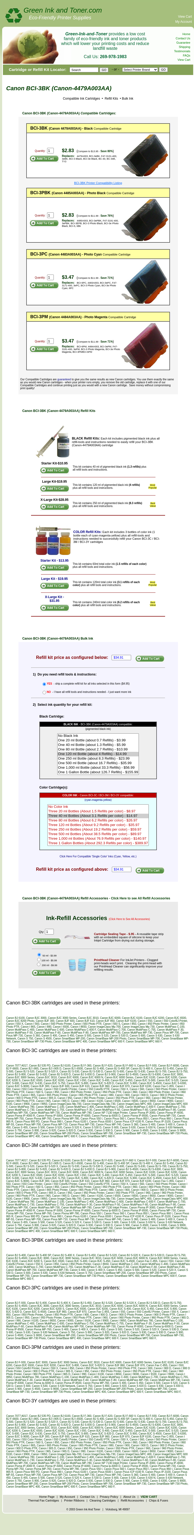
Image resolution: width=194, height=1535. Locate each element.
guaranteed (64, 379)
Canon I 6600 (130, 1100)
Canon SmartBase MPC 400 (70, 1041)
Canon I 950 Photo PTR (120, 1098)
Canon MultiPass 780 (22, 1106)
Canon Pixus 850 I (138, 1118)
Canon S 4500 (43, 1038)
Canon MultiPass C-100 (170, 1026)
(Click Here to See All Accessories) (129, 919)
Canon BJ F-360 (82, 1065)
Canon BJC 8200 (54, 1080)
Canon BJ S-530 (69, 1071)
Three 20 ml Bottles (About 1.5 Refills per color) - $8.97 (98, 811)
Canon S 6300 (158, 1130)
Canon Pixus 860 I (162, 1118)
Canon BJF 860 (100, 1086)
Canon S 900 (122, 1130)
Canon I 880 (44, 1026)
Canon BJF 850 (105, 1020)
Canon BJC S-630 (31, 1083)
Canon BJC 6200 (154, 1017)
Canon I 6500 (61, 1026)
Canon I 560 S (111, 1023)
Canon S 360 (32, 1035)
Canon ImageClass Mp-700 (104, 1026)
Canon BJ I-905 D (51, 1068)
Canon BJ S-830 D (83, 1074)
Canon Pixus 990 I (52, 1121)
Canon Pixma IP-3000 (142, 1112)
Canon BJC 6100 (132, 1017)
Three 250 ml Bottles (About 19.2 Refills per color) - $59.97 (98, 829)
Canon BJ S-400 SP (117, 1068)
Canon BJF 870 (120, 1086)
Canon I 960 (143, 1098)
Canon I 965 (43, 1100)
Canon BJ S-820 (37, 1074)
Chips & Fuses (158, 1500)
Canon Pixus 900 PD (27, 1121)
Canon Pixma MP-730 (163, 1115)
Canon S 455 (20, 1127)
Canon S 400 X (166, 1124)
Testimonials (182, 51)
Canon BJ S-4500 (127, 1074)
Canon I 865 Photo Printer (52, 1095)
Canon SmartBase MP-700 (144, 1038)
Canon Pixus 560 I (115, 1118)
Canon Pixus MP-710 (55, 1124)
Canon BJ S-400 (94, 1068)
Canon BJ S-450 (164, 1068)
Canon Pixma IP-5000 (49, 1115)
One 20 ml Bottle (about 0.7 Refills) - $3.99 (98, 740)
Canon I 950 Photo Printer (89, 1098)
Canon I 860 (130, 1092)
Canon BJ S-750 (177, 1071)
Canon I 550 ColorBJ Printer (170, 1020)
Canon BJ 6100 (15, 1017)
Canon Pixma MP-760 (38, 1118)
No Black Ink (98, 736)
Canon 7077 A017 (17, 1065)
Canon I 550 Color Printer (27, 1089)
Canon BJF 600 (65, 1020)
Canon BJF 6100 (126, 1020)
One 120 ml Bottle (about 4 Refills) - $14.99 (98, 754)
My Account (183, 22)
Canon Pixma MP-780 (66, 1118)
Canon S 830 (85, 1130)
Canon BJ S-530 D (92, 1071)
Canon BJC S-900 (126, 1083)
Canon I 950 (65, 1098)
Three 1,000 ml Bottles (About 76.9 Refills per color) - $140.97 (98, 838)
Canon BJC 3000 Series (62, 1017)
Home (186, 34)
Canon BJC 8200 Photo (20, 1020)
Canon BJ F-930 (147, 1065)
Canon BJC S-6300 (174, 1083)
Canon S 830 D (103, 1130)
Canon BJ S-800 (16, 1074)
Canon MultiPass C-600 (50, 1029)
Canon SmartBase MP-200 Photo (106, 1038)
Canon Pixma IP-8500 (135, 1115)
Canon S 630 (154, 1035)
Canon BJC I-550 (76, 1080)
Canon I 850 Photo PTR (107, 1092)
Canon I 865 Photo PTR (83, 1095)
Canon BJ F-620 (102, 1065)
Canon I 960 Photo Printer (167, 1098)
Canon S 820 (48, 1130)
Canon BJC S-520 (167, 1080)
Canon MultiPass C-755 (141, 1029)
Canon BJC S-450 (121, 1080)
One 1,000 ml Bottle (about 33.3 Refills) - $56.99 (98, 767)
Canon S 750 (25, 1038)
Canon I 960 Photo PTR (20, 1100)
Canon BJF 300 (45, 1020)
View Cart (185, 16)
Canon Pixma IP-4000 (170, 1112)
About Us (129, 1496)
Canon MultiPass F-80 (75, 1032)
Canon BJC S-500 (144, 1080)
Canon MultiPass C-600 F (81, 1029)
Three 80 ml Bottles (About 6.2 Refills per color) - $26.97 (98, 820)
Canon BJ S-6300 (150, 1074)
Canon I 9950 (39, 1103)
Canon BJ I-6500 (73, 1068)
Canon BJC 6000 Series (119, 1077)
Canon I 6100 (95, 1100)
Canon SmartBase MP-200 (69, 1038)
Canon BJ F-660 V (125, 1065)
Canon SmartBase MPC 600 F (106, 1041)
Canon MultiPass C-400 (20, 1029)
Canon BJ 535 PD (40, 1065)
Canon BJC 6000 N (91, 1077)
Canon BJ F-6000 (168, 1065)
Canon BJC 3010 (88, 1017)
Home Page (47, 1496)
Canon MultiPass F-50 (19, 1032)
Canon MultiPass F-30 (170, 1029)
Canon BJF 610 (85, 1020)
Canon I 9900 (22, 1103)
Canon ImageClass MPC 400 (134, 1103)
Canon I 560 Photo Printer (56, 1023)
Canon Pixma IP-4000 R (20, 1115)
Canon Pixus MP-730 (81, 1124)
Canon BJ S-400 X (142, 1068)
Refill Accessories (132, 1500)
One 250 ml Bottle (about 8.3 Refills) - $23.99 (98, 758)
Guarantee (183, 42)
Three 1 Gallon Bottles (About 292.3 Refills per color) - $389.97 (98, 843)
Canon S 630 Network (170, 1127)
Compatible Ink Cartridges (81, 98)
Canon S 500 (83, 1035)
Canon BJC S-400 (98, 1080)
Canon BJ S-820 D (59, 1074)
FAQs (186, 55)
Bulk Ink (127, 98)
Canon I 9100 (83, 1320)
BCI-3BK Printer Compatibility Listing (98, 183)
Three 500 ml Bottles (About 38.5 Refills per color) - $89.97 (98, 834)
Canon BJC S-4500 (150, 1083)
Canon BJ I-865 (29, 1068)
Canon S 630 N (146, 1127)
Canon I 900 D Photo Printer (166, 1095)
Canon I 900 (122, 1095)
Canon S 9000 (177, 1130)
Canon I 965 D (61, 1100)
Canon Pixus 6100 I (76, 1121)
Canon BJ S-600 (114, 1071)
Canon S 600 (137, 1035)
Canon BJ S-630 (135, 1071)
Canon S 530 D (119, 1035)
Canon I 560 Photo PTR (87, 1023)
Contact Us (183, 38)
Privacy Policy (109, 1496)
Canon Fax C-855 (163, 1086)
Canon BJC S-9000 (17, 1086)
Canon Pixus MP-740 (108, 1124)
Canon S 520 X (72, 1127)
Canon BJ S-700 (156, 1071)
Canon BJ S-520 (24, 1071)
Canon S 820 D (67, 1130)
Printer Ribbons (74, 1500)
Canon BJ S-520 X (47, 1071)
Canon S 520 (100, 1035)
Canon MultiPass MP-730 (137, 1032)
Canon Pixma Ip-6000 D (106, 1115)
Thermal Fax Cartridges (43, 1500)
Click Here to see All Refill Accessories (140, 898)
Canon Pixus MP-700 (166, 1032)
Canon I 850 (128, 1023)
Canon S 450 (66, 1035)
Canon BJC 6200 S (30, 1261)
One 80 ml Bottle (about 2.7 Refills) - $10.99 (98, 749)
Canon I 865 (28, 1026)
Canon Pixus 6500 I (101, 1121)
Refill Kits (111, 98)
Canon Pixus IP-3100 (158, 1121)
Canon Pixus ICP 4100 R (129, 1121)
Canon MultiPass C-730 (20, 1109)
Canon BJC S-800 (77, 1083)
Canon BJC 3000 (36, 1017)
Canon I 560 (32, 1023)
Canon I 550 (145, 1020)
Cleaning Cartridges (103, 1500)
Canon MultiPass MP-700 (105, 1032)
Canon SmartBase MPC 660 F (144, 1041)
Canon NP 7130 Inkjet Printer (110, 1112)
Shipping (184, 46)
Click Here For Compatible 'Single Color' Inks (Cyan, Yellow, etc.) (98, 856)
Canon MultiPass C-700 (111, 1029)
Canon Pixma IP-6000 (77, 1115)
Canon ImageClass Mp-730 (138, 1026)
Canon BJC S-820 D (102, 1083)
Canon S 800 (31, 1130)
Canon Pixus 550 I (91, 1118)
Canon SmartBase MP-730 (130, 1133)
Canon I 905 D (47, 1098)
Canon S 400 (49, 1035)
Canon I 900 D (140, 1095)
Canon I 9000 (165, 1100)
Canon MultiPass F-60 (47, 1032)
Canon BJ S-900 (106, 1074)
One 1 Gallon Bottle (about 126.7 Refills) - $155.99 (98, 772)
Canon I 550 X (14, 1023)
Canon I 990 (78, 1100)
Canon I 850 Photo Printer (153, 1023)
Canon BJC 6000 (110, 1017)
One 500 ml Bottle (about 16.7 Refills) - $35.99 (98, 763)
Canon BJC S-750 (54, 1083)
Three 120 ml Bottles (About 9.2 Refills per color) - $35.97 (98, 825)
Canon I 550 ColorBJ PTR (94, 1089)
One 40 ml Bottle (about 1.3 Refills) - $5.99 (98, 745)
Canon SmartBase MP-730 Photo (32, 1041)
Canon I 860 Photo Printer (154, 1092)
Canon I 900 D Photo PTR (21, 1098)
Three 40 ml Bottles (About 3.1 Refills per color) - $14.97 (98, 816)
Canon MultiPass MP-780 (76, 1112)
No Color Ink (98, 807)
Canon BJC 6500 (176, 1017)
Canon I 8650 (78, 1026)
